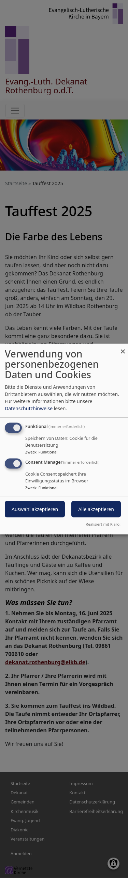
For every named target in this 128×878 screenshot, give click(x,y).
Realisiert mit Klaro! (103, 524)
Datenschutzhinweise (29, 408)
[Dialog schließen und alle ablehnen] (123, 348)
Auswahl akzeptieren (35, 509)
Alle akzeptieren (96, 509)
